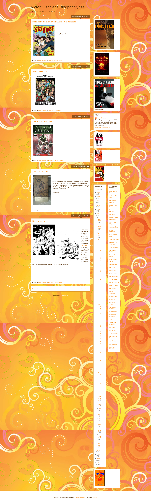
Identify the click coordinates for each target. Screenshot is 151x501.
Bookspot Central (112, 210)
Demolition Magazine (112, 315)
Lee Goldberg (113, 285)
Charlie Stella (113, 264)
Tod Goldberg (113, 333)
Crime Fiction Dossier (113, 337)
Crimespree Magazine (112, 307)
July (100, 408)
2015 (98, 196)
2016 (98, 192)
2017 (98, 190)
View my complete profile (102, 127)
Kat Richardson (114, 282)
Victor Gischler (101, 118)
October (99, 234)
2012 (98, 209)
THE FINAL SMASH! (42, 121)
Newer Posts (36, 289)
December (99, 219)
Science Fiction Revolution (114, 218)
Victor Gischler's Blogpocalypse (58, 7)
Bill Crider (112, 327)
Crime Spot (112, 288)
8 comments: (58, 210)
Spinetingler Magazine (113, 323)
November (99, 227)
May (100, 418)
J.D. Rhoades (113, 279)
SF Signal (112, 214)
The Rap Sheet (113, 247)
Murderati (112, 299)
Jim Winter (112, 341)
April (99, 424)
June (99, 414)
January (99, 444)
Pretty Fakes (113, 344)
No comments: (58, 60)
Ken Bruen (112, 270)
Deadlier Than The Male (113, 243)
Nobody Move (113, 276)
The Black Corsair (40, 171)
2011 (98, 213)
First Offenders (113, 296)
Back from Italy (39, 221)
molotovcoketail (80, 497)
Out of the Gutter (112, 303)
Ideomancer (113, 311)
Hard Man (112, 267)
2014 (98, 201)
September (99, 398)
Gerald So (112, 330)
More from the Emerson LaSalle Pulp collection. (54, 22)
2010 (98, 450)
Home (61, 289)
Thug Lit (111, 319)
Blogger (95, 497)
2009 (98, 454)
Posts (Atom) (64, 295)
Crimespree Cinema (112, 201)
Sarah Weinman (112, 292)
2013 (98, 205)
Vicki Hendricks (114, 239)
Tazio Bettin (84, 245)
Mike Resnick (113, 273)
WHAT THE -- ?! (40, 71)
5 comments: (58, 110)
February (99, 437)
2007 (98, 462)
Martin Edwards (112, 231)
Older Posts (85, 289)
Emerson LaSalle (112, 348)
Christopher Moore (112, 251)
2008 (98, 458)
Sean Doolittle (113, 227)
